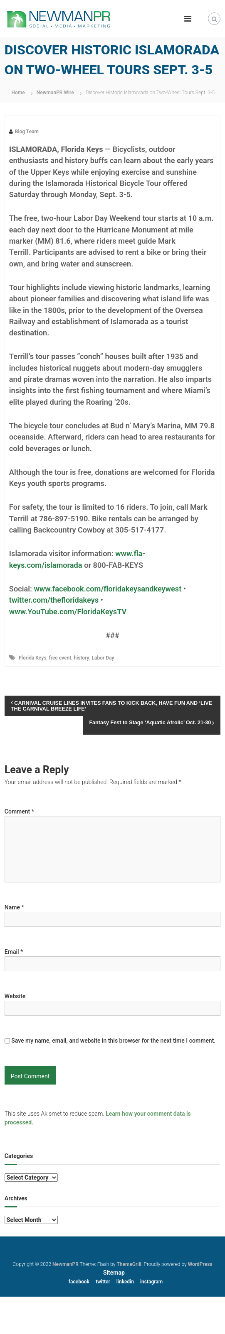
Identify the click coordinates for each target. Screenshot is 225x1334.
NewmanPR (65, 1264)
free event (60, 658)
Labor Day (103, 658)
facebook (79, 1282)
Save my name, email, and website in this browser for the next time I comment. (113, 1040)
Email (14, 951)
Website (15, 996)
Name (14, 907)
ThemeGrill (128, 1264)
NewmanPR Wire (55, 92)
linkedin (125, 1282)
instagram (151, 1282)
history (81, 658)
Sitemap (114, 1272)
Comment (19, 811)
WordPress (200, 1264)
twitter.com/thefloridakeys (54, 600)
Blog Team (27, 131)
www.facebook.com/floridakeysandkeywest (107, 588)
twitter (103, 1282)
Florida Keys (32, 658)
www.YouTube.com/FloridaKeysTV (67, 611)
